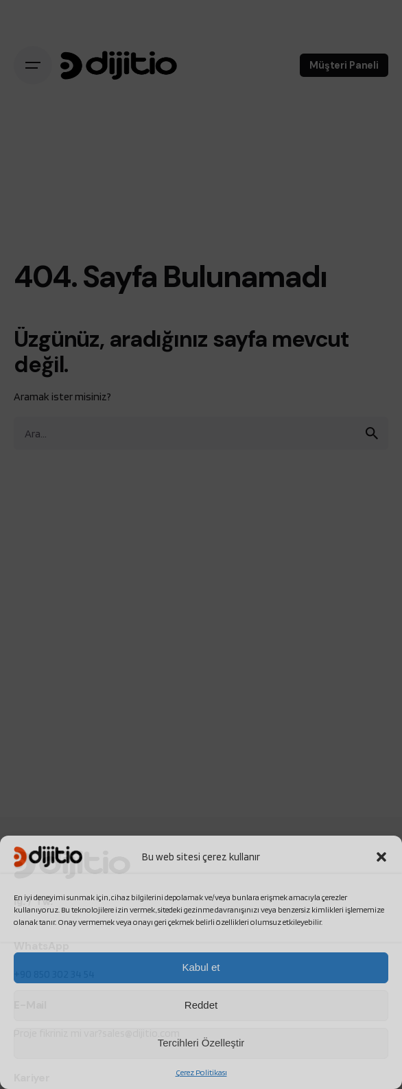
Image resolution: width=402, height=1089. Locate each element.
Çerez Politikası (201, 1072)
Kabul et (201, 967)
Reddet (201, 1005)
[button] (381, 857)
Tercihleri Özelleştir (201, 1042)
